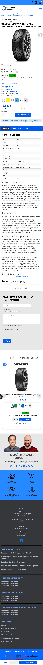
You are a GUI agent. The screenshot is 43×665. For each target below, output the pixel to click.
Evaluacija (7, 309)
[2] (10, 311)
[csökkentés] (10, 662)
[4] (14, 311)
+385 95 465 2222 (23, 466)
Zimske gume (12, 13)
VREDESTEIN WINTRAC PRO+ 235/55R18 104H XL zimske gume (17, 15)
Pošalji (7, 341)
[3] (12, 311)
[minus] (3, 115)
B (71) (18, 175)
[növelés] (17, 662)
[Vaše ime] (17, 305)
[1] (7, 311)
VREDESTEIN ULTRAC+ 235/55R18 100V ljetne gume (21, 396)
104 (17, 93)
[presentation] (16, 334)
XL (14, 71)
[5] (16, 311)
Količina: (4, 112)
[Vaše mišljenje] (21, 319)
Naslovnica (4, 13)
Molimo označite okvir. (11, 330)
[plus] (12, 115)
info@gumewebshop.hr (21, 528)
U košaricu (25, 420)
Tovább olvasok (21, 276)
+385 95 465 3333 (21, 535)
